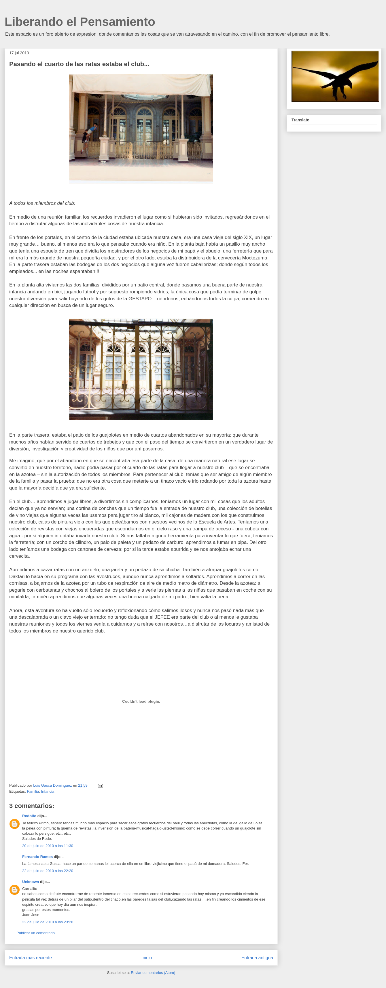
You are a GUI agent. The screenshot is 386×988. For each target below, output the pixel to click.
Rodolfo (29, 816)
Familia (33, 791)
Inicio (146, 957)
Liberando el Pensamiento (80, 21)
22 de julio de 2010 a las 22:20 (47, 871)
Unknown (30, 882)
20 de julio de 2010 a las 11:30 (47, 846)
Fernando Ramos (37, 857)
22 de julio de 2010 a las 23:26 (47, 922)
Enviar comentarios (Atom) (153, 972)
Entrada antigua (257, 957)
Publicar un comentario (35, 933)
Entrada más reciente (30, 957)
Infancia (47, 791)
